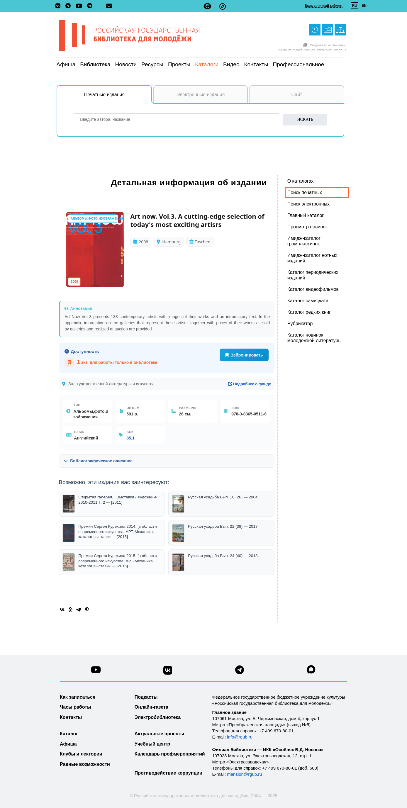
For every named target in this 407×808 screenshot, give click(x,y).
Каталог (69, 733)
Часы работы (75, 707)
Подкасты (146, 697)
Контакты (256, 64)
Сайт (296, 94)
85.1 (130, 438)
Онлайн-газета (151, 707)
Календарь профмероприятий (170, 753)
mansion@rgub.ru (244, 774)
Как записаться (77, 697)
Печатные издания (118, 97)
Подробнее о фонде (249, 384)
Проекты (179, 64)
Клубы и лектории (81, 753)
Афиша (65, 64)
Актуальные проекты (159, 733)
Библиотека (95, 64)
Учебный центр (152, 743)
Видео (231, 64)
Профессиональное (298, 64)
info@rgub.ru (239, 736)
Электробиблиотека (158, 717)
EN (364, 6)
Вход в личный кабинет (323, 5)
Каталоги (206, 64)
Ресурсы (152, 64)
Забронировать (244, 355)
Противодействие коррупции (168, 772)
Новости (126, 64)
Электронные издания (201, 94)
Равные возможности (85, 764)
